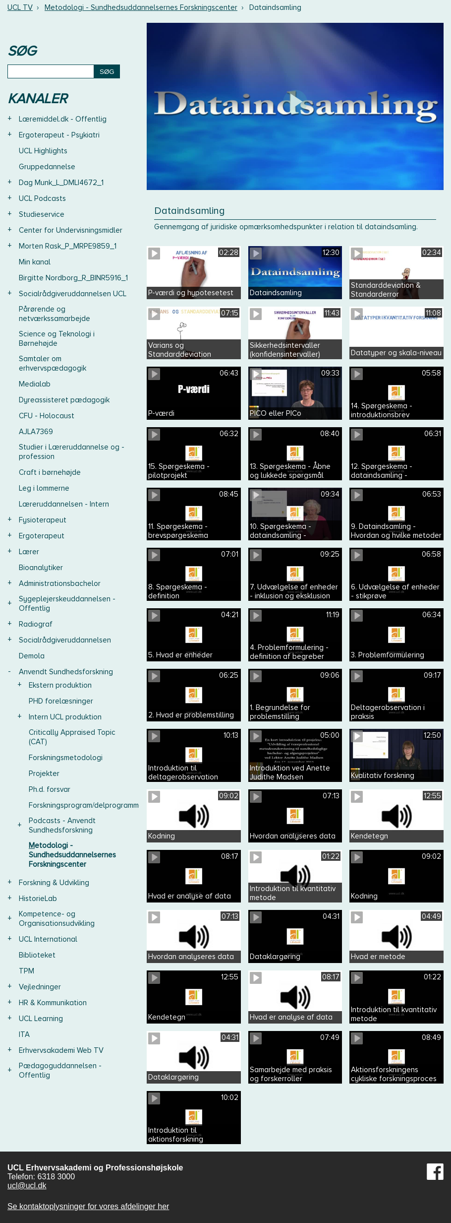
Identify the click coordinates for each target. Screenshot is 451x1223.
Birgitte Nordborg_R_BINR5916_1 (73, 277)
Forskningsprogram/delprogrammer (87, 805)
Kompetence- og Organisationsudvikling (57, 918)
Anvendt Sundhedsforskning (66, 671)
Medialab (35, 384)
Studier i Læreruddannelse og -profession (71, 452)
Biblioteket (37, 955)
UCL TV (20, 7)
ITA (24, 1034)
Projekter (44, 773)
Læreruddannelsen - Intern (64, 504)
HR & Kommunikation (53, 1002)
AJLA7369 (36, 431)
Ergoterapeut (41, 535)
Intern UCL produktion (65, 716)
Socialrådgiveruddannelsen (65, 640)
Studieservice (41, 214)
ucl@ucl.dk (27, 1185)
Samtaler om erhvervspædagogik (52, 363)
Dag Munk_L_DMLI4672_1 (61, 182)
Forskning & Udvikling (54, 882)
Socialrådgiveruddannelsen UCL (72, 293)
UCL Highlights (43, 150)
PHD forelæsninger (61, 701)
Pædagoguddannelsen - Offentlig (60, 1070)
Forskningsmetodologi (66, 757)
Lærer (29, 551)
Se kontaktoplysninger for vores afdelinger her (88, 1206)
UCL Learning (41, 1018)
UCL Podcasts (42, 198)
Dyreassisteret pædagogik (64, 399)
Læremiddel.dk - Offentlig (63, 119)
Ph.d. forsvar (49, 789)
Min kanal (35, 261)
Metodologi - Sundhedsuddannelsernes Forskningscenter (141, 7)
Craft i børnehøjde (50, 472)
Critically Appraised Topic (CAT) (72, 737)
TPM (26, 970)
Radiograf (36, 624)
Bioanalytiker (41, 567)
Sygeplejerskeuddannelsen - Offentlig (67, 603)
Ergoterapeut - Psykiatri (59, 134)
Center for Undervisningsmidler (70, 230)
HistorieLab (38, 898)
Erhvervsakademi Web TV (61, 1050)
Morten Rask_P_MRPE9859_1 (67, 246)
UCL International (48, 939)
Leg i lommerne (44, 488)
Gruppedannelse (47, 166)
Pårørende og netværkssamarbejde (54, 314)
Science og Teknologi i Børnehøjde (57, 338)
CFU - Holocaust (46, 415)
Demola (32, 655)
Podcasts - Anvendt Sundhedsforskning (62, 825)
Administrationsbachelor (60, 583)
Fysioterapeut (42, 519)
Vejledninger (40, 986)
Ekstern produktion (60, 685)
